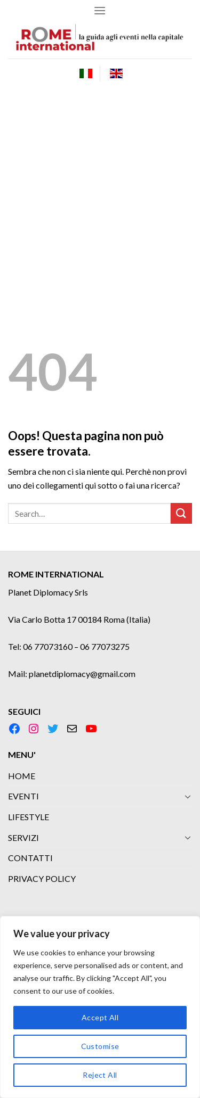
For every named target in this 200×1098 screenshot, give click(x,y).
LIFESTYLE (28, 817)
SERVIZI (23, 837)
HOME (21, 776)
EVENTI (23, 796)
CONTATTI (30, 858)
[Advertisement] (100, 193)
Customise (100, 1046)
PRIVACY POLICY (42, 878)
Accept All (100, 1017)
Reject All (100, 1074)
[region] (100, 1007)
